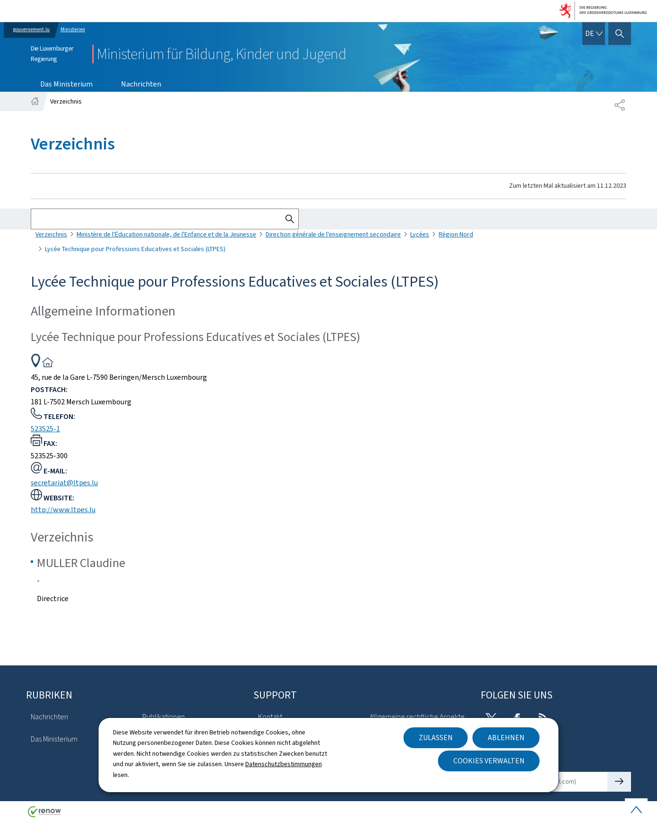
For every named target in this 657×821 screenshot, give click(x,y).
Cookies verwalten (489, 761)
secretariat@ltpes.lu (64, 483)
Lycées (419, 234)
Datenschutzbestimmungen (283, 764)
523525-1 (45, 429)
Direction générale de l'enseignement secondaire (333, 234)
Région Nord (456, 234)
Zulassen (436, 737)
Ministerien (73, 29)
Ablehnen (506, 737)
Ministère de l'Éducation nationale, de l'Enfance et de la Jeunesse (166, 234)
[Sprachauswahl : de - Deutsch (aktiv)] (593, 33)
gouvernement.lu (31, 29)
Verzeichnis (51, 234)
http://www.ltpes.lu (63, 510)
